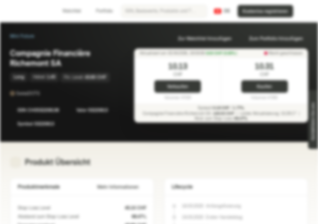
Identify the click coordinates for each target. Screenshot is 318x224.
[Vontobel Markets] (27, 11)
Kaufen (264, 86)
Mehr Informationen (121, 187)
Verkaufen (177, 86)
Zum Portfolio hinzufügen (272, 38)
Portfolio (101, 11)
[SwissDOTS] (44, 93)
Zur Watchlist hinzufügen (201, 38)
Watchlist (68, 11)
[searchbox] (164, 11)
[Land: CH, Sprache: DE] (222, 11)
